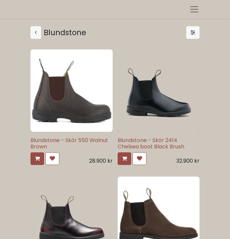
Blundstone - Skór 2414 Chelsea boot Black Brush (151, 143)
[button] (37, 158)
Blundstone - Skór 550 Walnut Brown (69, 143)
